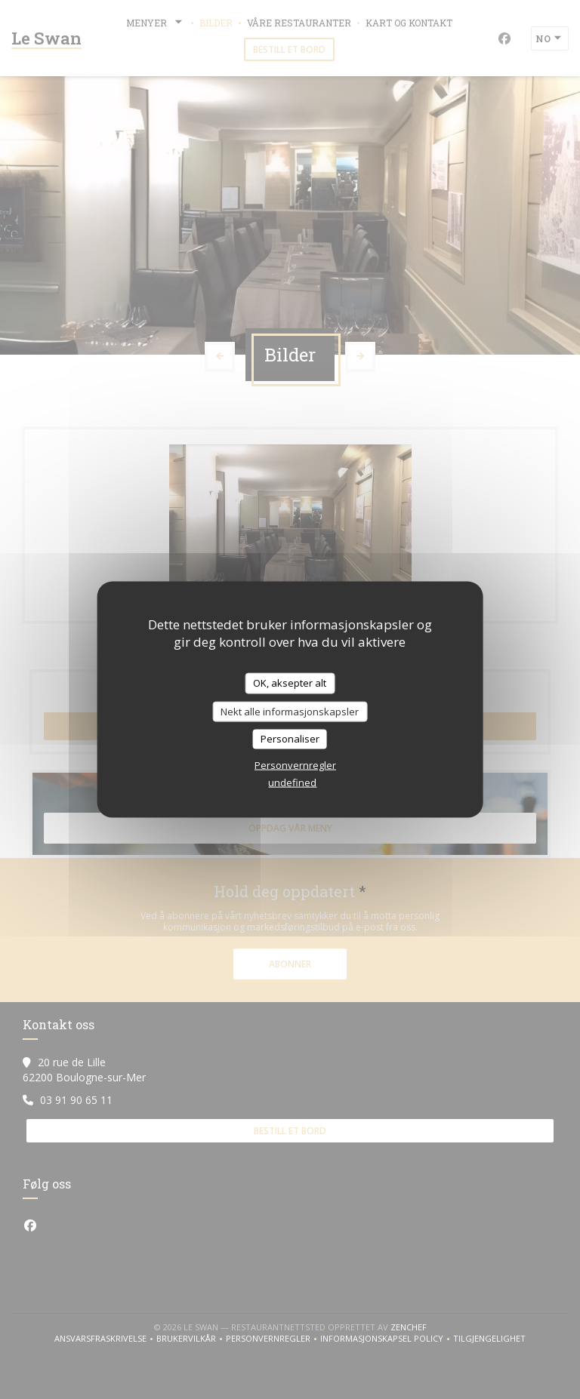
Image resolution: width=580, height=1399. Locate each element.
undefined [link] (292, 782)
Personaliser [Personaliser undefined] (290, 739)
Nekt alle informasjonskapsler (290, 711)
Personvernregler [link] (295, 764)
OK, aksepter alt (289, 683)
